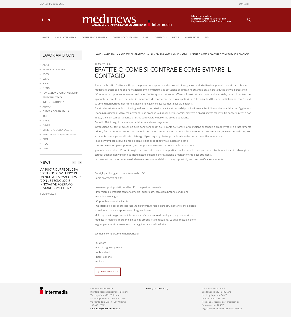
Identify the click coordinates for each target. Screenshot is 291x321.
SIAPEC (46, 120)
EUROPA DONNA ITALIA (56, 111)
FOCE (45, 83)
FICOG (46, 88)
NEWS (175, 37)
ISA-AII (46, 125)
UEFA (45, 148)
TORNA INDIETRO (109, 271)
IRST (45, 116)
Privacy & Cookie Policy (157, 288)
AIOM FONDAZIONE (54, 69)
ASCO (46, 74)
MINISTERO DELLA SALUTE (57, 129)
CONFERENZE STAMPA (94, 37)
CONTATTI (244, 3)
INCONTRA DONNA (53, 102)
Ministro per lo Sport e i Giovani (60, 134)
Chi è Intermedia (65, 37)
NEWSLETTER (192, 37)
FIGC (45, 143)
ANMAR (47, 106)
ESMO (46, 78)
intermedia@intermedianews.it (105, 308)
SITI (207, 37)
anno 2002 (110, 54)
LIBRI (146, 37)
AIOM (46, 64)
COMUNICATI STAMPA (125, 37)
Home (45, 37)
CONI (45, 139)
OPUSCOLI (161, 37)
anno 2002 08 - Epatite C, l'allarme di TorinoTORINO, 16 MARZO (153, 54)
